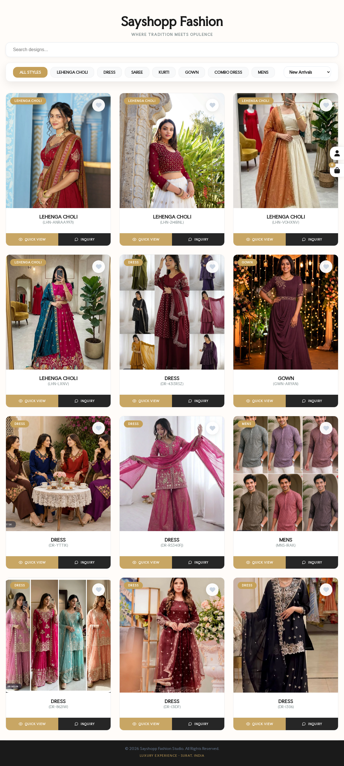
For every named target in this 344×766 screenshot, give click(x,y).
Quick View (32, 239)
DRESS (109, 72)
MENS (263, 72)
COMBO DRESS (228, 72)
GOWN (192, 72)
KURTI (164, 72)
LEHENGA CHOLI (72, 72)
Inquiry (84, 239)
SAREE (137, 72)
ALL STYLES (30, 72)
